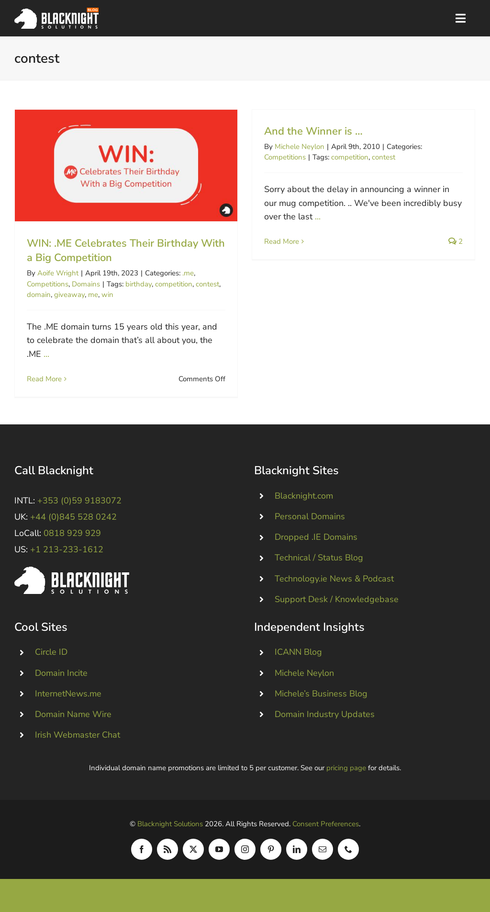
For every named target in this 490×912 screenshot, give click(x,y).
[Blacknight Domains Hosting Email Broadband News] (56, 12)
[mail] (322, 853)
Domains (86, 284)
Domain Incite (61, 677)
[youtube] (219, 853)
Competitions (47, 284)
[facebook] (141, 853)
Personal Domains (310, 520)
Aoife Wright (57, 273)
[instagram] (245, 853)
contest (207, 284)
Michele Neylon (294, 146)
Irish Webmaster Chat (77, 739)
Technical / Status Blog (319, 562)
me (93, 294)
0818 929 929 (72, 537)
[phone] (348, 853)
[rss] (167, 853)
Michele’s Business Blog (321, 698)
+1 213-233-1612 (66, 553)
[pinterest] (270, 853)
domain (39, 294)
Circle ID (51, 656)
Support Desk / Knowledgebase (337, 603)
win (107, 294)
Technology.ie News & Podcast (334, 583)
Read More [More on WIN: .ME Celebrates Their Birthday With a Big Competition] (44, 379)
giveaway (69, 294)
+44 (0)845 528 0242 (73, 521)
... (46, 354)
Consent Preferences (325, 828)
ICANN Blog (298, 656)
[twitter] (193, 853)
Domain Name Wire (73, 718)
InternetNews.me (68, 698)
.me (188, 273)
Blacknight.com (304, 500)
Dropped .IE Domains (316, 541)
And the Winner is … (308, 131)
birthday (138, 284)
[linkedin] (296, 853)
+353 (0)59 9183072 (79, 505)
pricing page (346, 772)
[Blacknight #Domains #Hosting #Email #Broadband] (71, 575)
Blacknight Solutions (170, 828)
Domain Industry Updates (325, 718)
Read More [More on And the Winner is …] (276, 241)
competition (173, 284)
